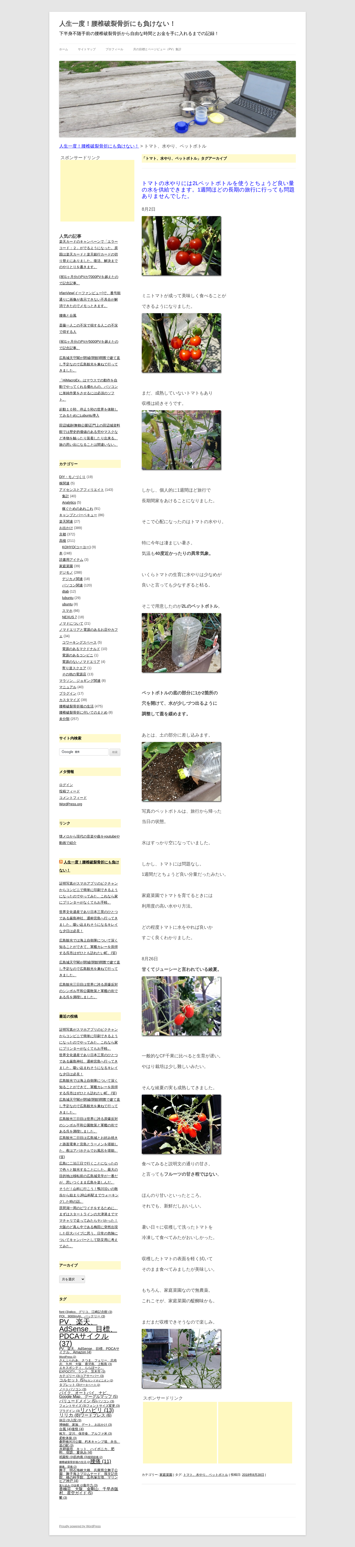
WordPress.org (70, 804)
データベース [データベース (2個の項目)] (90, 1384)
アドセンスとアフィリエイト (81, 490)
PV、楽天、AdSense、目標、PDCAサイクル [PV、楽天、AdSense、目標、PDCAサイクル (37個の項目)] (88, 1332)
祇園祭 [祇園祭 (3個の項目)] (66, 1457)
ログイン (66, 785)
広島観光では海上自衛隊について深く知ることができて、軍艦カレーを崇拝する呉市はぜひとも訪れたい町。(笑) (88, 946)
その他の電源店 (74, 674)
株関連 (64, 483)
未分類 (64, 719)
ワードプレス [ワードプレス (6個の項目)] (95, 1415)
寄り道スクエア (74, 668)
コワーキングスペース (79, 642)
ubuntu (67, 604)
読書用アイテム (71, 560)
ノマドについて (71, 623)
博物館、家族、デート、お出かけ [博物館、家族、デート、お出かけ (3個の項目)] (85, 1425)
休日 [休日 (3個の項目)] (64, 1420)
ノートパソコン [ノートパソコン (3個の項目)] (72, 1389)
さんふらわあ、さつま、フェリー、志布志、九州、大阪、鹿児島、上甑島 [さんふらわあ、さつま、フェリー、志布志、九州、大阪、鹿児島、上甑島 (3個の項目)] (88, 1362)
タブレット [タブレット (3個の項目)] (69, 1385)
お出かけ (66, 528)
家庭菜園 (166, 1475)
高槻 (62, 541)
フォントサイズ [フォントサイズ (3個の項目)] (72, 1406)
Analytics (69, 502)
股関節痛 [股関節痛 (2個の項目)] (95, 1457)
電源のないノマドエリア (81, 662)
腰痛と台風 (67, 315)
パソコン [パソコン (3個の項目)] (105, 1401)
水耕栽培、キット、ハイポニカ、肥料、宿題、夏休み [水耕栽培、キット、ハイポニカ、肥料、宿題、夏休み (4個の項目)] (86, 1450)
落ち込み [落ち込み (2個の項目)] (66, 1485)
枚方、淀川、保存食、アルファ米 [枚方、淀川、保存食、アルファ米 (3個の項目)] (85, 1433)
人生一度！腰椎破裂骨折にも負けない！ (117, 23)
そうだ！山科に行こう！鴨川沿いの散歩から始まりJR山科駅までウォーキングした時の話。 (89, 1195)
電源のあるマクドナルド (81, 649)
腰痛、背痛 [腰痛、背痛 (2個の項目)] (68, 1466)
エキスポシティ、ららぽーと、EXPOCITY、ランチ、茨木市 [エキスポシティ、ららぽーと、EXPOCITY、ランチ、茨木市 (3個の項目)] (82, 1369)
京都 (62, 534)
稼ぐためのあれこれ (77, 509)
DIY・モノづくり (72, 477)
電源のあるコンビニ (77, 655)
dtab (65, 591)
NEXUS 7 (69, 617)
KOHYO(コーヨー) (76, 547)
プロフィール (114, 49)
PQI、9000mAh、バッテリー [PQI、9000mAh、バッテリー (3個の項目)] (82, 1316)
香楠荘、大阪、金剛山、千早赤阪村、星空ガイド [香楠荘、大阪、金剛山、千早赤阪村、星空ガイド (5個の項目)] (88, 1491)
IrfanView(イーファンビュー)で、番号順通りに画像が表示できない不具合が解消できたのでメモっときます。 (90, 299)
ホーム (63, 49)
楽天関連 (66, 521)
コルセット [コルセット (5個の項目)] (72, 1380)
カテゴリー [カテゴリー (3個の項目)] (69, 1376)
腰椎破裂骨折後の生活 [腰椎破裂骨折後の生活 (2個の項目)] (74, 1462)
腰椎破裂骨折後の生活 (76, 706)
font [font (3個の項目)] (64, 1312)
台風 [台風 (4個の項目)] (65, 1429)
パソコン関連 (72, 585)
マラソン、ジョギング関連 (80, 681)
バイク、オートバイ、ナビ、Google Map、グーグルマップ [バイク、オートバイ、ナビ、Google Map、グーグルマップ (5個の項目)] (88, 1395)
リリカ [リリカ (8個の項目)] (69, 1415)
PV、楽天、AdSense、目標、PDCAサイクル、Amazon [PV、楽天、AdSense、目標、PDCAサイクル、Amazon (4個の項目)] (89, 1350)
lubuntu (67, 598)
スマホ (67, 611)
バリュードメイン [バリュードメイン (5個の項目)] (78, 1401)
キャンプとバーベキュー (78, 515)
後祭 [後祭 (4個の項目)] (77, 1429)
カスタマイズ (69, 700)
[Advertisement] (180, 1432)
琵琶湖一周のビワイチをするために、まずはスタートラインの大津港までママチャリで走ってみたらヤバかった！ (88, 1214)
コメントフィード (73, 798)
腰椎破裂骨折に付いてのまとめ (83, 712)
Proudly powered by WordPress (80, 1526)
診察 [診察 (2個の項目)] (78, 1485)
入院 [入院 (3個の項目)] (75, 1420)
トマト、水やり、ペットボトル (205, 1475)
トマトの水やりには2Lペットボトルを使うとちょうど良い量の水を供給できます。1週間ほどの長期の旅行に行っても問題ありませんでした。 (218, 189)
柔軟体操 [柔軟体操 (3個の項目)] (68, 1438)
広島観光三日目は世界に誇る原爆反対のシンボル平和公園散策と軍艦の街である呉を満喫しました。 (88, 990)
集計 (65, 496)
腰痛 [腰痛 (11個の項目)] (100, 1461)
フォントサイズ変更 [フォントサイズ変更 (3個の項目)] (103, 1406)
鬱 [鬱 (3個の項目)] (63, 1497)
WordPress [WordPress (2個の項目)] (67, 1356)
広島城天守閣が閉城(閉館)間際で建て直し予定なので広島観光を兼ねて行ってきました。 (89, 364)
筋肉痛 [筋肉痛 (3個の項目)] (80, 1457)
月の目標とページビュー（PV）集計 (157, 49)
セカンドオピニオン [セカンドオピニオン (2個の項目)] (99, 1380)
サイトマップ (87, 49)
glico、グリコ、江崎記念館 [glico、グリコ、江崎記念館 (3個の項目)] (90, 1312)
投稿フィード (69, 791)
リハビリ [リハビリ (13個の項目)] (97, 1410)
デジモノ (66, 572)
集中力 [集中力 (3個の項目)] (90, 1485)
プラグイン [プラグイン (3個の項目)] (69, 1411)
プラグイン (67, 693)
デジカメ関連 (72, 579)
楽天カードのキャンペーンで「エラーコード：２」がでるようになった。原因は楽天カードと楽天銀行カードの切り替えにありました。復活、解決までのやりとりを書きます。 (88, 254)
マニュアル (67, 687)
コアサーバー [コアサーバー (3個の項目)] (92, 1376)
